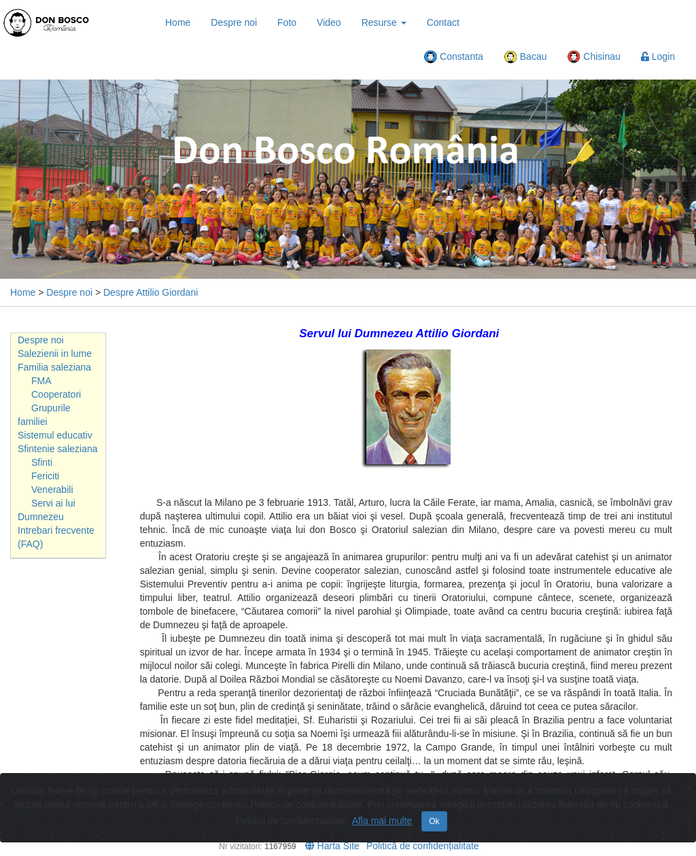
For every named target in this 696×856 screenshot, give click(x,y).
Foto (286, 22)
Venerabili (52, 489)
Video (329, 22)
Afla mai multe (382, 820)
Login (658, 56)
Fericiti (45, 475)
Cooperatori (56, 394)
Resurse (384, 22)
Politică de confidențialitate (422, 845)
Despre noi (234, 22)
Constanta (453, 57)
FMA (41, 380)
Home (177, 22)
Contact (443, 22)
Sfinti (41, 462)
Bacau (525, 57)
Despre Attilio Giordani (150, 292)
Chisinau (593, 57)
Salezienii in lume (55, 353)
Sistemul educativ (55, 435)
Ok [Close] (434, 821)
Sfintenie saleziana (58, 448)
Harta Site (332, 845)
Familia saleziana (54, 367)
